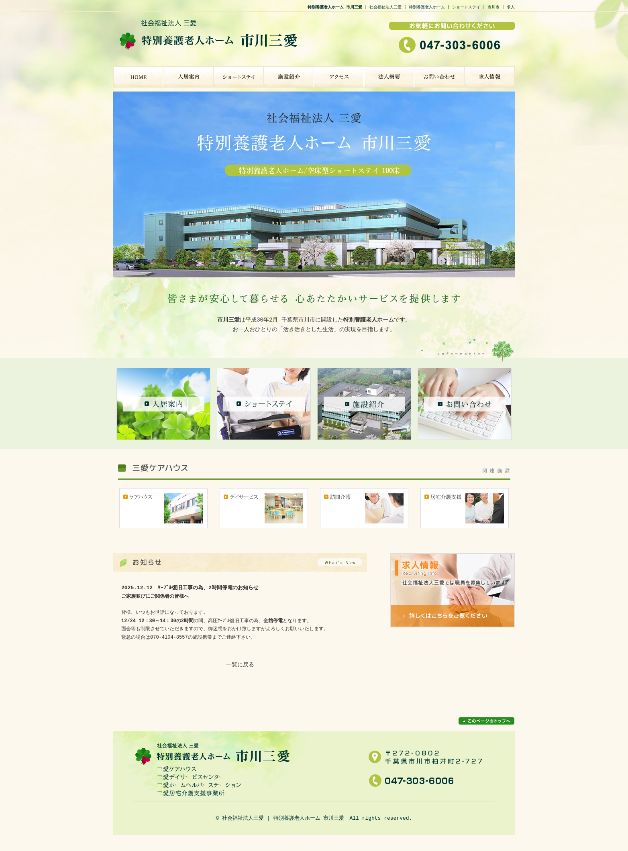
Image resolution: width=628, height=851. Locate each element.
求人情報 (490, 77)
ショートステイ (239, 77)
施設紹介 (289, 77)
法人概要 (389, 77)
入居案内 (188, 77)
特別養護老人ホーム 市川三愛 (138, 77)
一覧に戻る (240, 665)
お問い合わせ (439, 77)
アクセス (339, 77)
